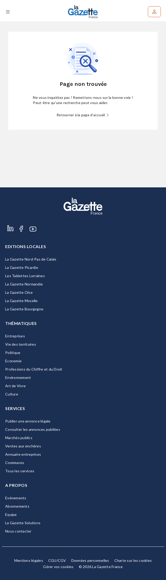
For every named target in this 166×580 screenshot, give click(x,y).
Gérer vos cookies (58, 566)
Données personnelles (90, 560)
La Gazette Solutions (22, 523)
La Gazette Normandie (24, 284)
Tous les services (19, 471)
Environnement (18, 377)
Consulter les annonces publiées (32, 429)
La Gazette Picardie (21, 267)
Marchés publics (18, 437)
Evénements (15, 498)
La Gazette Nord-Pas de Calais (30, 259)
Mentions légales (28, 560)
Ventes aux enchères (23, 446)
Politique (12, 352)
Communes (14, 462)
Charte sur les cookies (133, 560)
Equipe (11, 514)
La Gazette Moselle (21, 300)
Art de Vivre (15, 386)
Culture (11, 394)
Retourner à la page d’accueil (83, 115)
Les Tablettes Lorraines (25, 276)
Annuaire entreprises (23, 454)
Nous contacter (18, 531)
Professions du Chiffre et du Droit (34, 369)
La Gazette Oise (19, 292)
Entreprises (15, 336)
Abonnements (17, 506)
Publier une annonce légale (28, 421)
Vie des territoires (20, 344)
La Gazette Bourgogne (24, 309)
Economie (13, 361)
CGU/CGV (57, 560)
